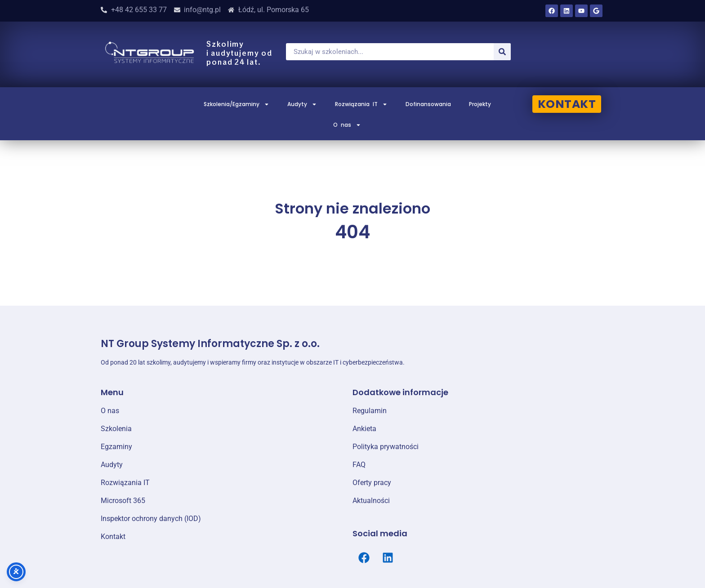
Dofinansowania (428, 104)
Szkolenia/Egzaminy (236, 104)
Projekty (480, 104)
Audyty (302, 104)
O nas (347, 125)
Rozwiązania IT (361, 104)
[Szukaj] (502, 51)
